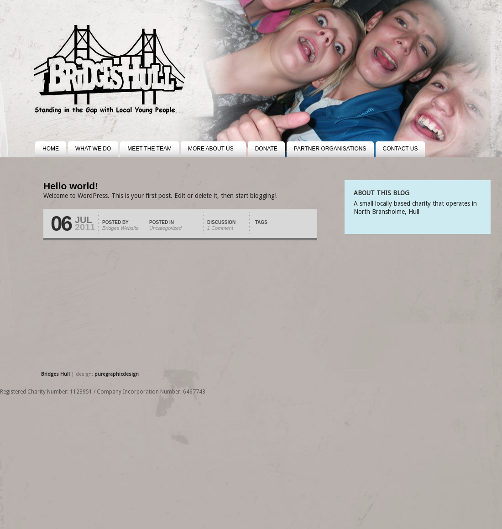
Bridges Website (120, 228)
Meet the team (149, 148)
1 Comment (220, 228)
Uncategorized (165, 228)
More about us (207, 151)
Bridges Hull (56, 374)
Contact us (400, 148)
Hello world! (70, 186)
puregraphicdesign (116, 374)
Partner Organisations (330, 148)
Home (50, 148)
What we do (93, 148)
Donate (266, 148)
